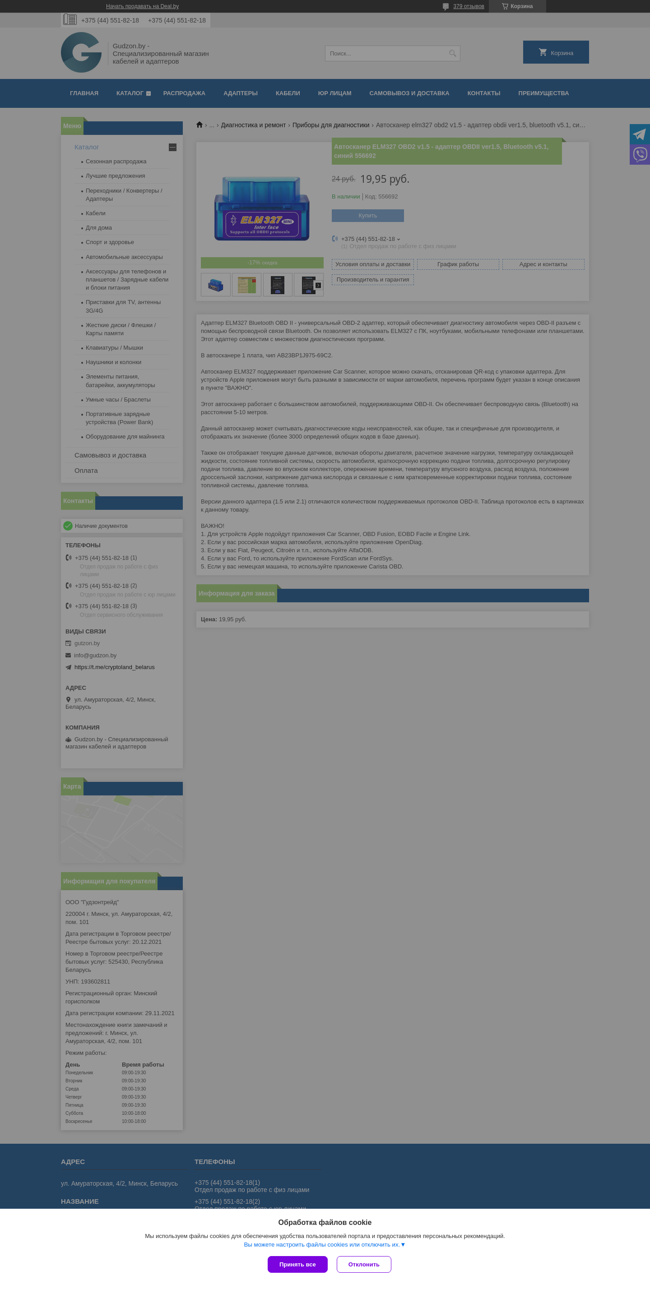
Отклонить (364, 1264)
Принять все (297, 1264)
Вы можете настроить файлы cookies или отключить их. (322, 1244)
